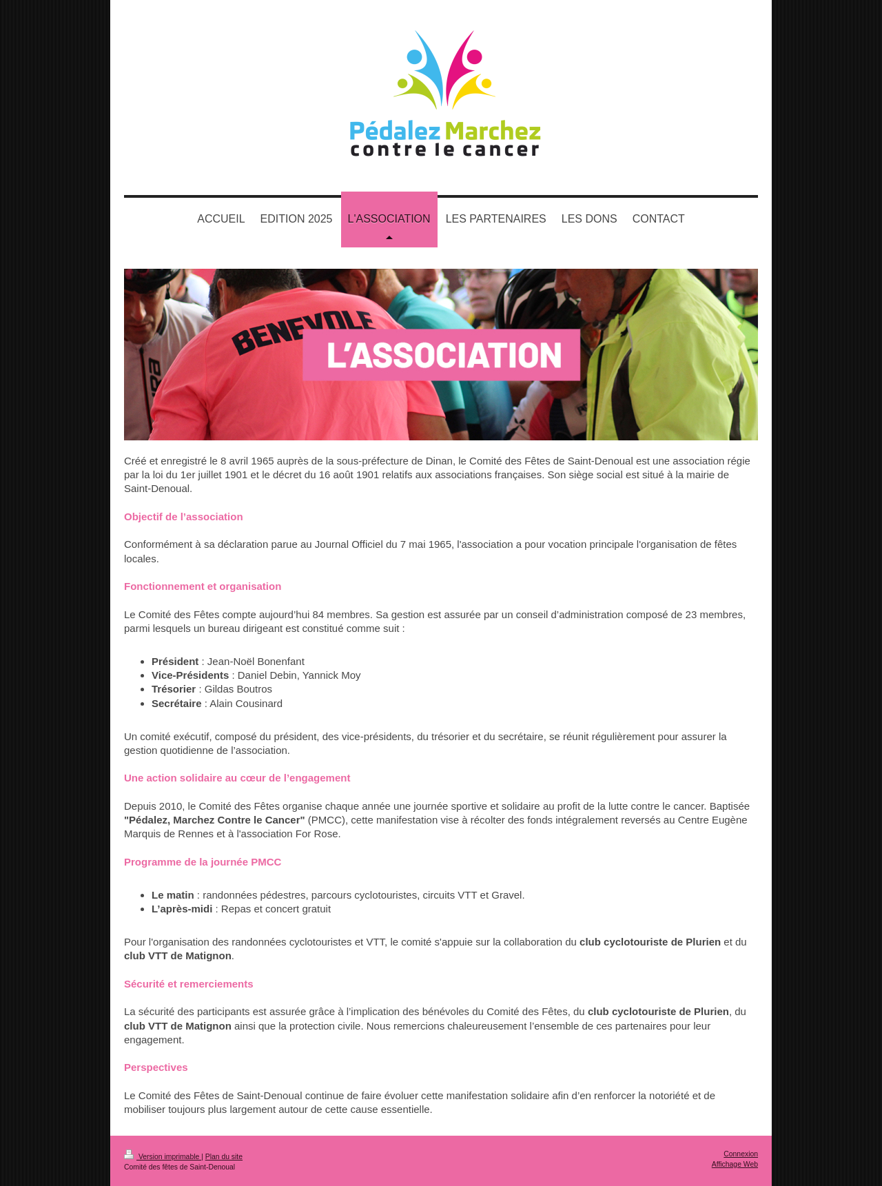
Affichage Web (735, 1164)
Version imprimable (162, 1157)
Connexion (741, 1154)
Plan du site (224, 1157)
